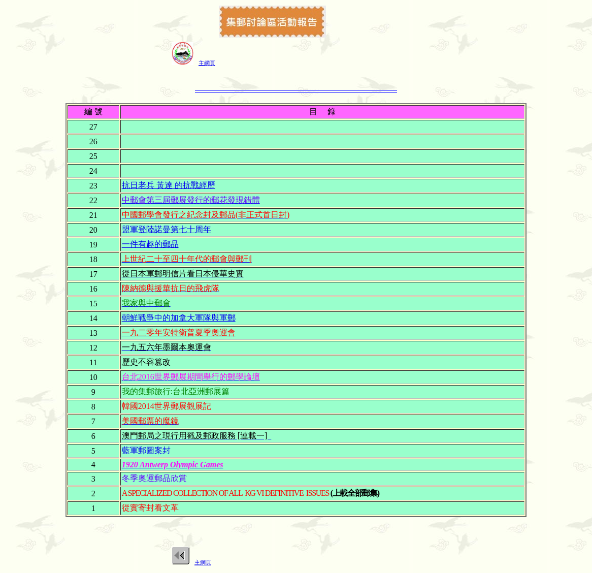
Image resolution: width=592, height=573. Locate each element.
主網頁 (207, 63)
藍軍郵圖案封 (146, 450)
